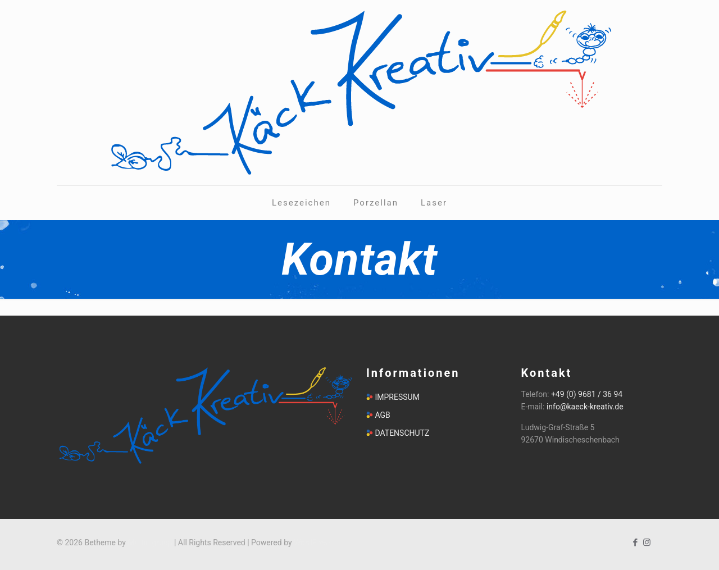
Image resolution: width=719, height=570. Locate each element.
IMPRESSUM (397, 397)
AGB (382, 415)
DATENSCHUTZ (402, 432)
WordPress (313, 542)
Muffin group (150, 542)
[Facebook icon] (635, 542)
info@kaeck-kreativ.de (585, 406)
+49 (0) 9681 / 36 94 (586, 394)
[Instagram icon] (647, 542)
